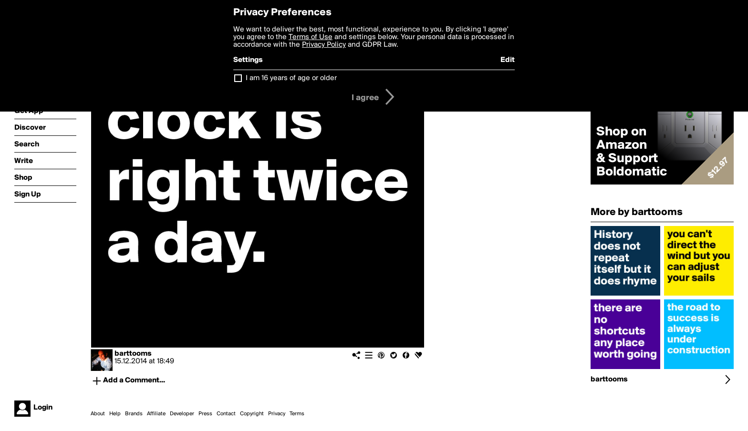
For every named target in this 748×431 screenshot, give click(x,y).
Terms (297, 414)
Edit (507, 60)
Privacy (276, 414)
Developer (182, 414)
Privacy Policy (324, 45)
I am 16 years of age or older (291, 78)
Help (115, 414)
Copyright (252, 414)
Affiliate (156, 414)
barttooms (133, 354)
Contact (226, 414)
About (98, 414)
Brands (134, 414)
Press (205, 414)
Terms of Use (310, 37)
